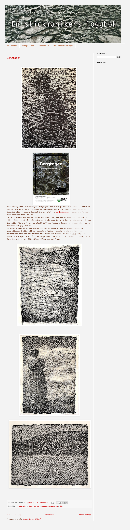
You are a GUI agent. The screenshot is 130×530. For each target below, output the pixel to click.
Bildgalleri (28, 46)
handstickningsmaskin (49, 506)
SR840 (62, 506)
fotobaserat (34, 506)
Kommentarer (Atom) (32, 519)
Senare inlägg (14, 515)
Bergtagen (13, 58)
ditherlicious (62, 212)
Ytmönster (43, 46)
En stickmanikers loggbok (13, 8)
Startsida (12, 46)
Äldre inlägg (85, 515)
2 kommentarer (42, 503)
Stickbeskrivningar (63, 46)
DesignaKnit (22, 506)
